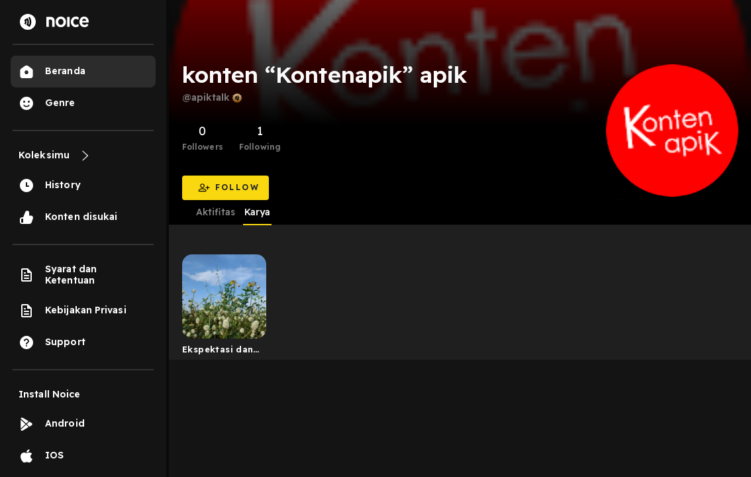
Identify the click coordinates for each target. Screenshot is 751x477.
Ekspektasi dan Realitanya (217, 352)
